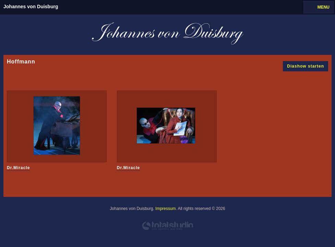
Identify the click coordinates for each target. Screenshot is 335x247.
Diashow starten (305, 66)
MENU (324, 7)
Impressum (165, 208)
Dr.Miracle (18, 167)
